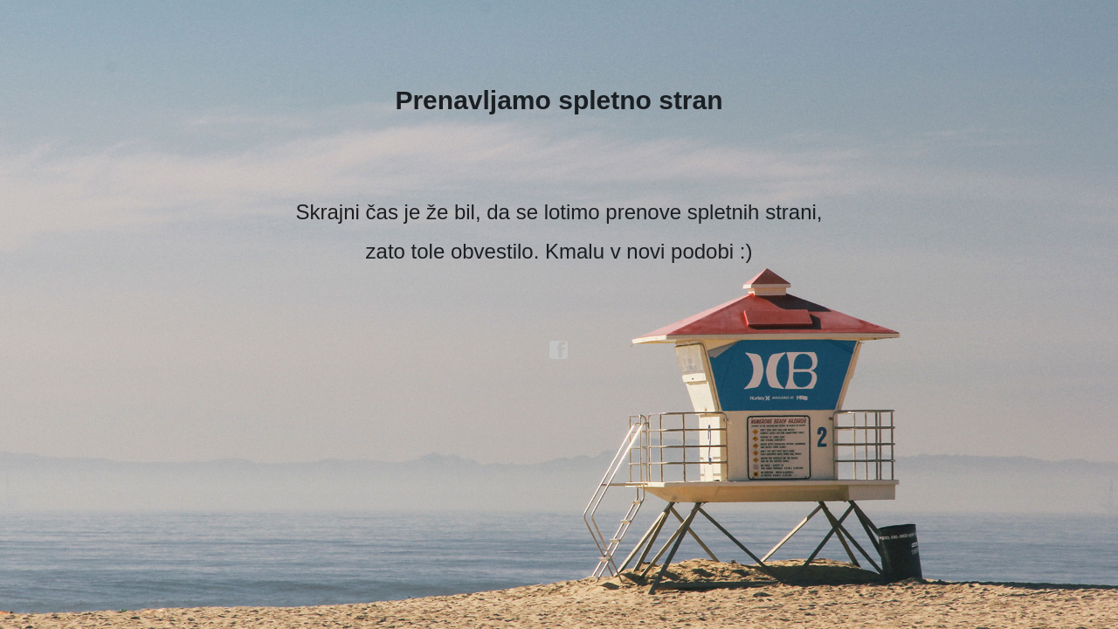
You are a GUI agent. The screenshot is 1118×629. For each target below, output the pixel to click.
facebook (559, 350)
